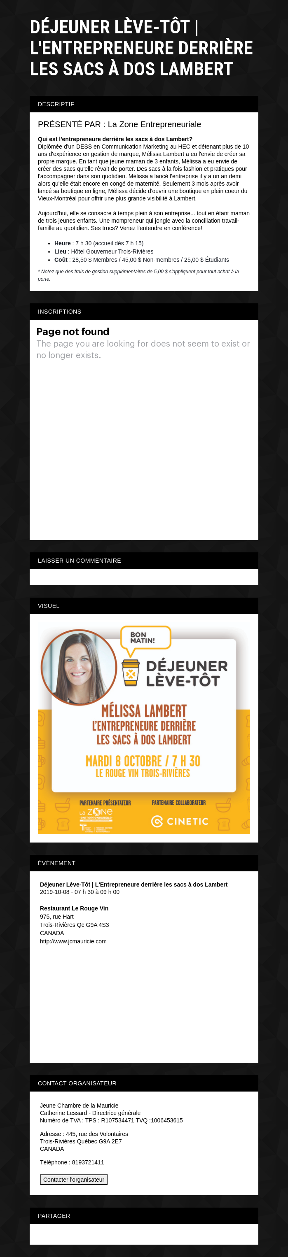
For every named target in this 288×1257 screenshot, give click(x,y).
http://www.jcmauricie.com (73, 941)
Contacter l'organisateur (73, 1179)
